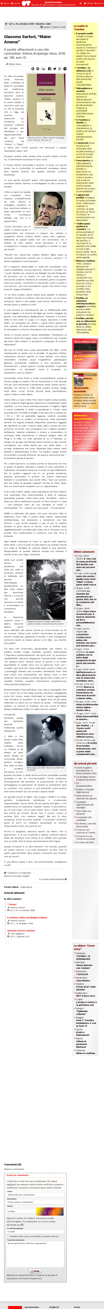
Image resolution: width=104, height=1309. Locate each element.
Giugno (81, 1011)
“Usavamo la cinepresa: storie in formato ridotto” (17, 874)
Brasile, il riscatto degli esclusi (85, 790)
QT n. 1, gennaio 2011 (19, 936)
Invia (35, 1271)
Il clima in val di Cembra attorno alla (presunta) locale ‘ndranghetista (85, 76)
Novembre (83, 979)
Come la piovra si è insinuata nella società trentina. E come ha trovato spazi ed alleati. (85, 150)
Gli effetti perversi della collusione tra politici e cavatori (86, 306)
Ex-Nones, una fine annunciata (86, 825)
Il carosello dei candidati (83, 818)
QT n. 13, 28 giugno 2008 (21, 923)
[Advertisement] (35, 1051)
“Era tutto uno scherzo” (83, 812)
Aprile (82, 1032)
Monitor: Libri (43, 24)
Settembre (85, 994)
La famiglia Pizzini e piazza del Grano (86, 778)
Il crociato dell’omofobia (53, 879)
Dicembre (82, 972)
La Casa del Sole (84, 842)
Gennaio (84, 965)
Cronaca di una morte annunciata (85, 837)
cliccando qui (14, 1224)
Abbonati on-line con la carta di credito (86, 447)
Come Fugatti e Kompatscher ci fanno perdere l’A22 (86, 770)
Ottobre (86, 987)
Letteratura (26, 887)
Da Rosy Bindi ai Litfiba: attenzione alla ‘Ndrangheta (86, 325)
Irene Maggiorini (17, 934)
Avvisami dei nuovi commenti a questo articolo (33, 1236)
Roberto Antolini (17, 907)
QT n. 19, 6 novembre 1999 (22, 910)
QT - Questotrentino (84, 784)
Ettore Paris (15, 64)
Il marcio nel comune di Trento (85, 831)
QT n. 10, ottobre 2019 (21, 24)
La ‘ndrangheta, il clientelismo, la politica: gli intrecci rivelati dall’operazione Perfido (86, 130)
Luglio (86, 1002)
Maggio (86, 1021)
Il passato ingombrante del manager (85, 805)
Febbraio (83, 956)
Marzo (81, 1042)
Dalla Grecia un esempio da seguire (86, 797)
